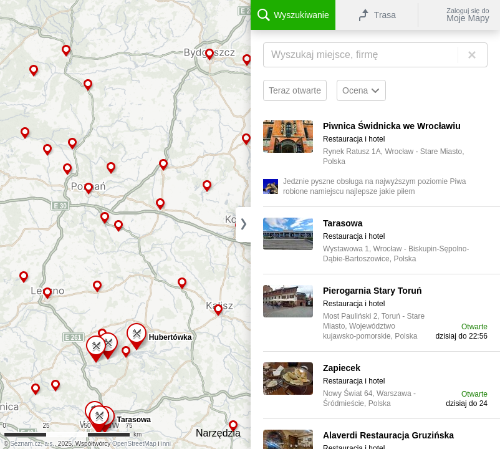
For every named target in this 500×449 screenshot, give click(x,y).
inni (166, 443)
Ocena (361, 90)
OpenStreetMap (134, 443)
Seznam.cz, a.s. (32, 443)
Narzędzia (218, 433)
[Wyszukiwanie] (375, 54)
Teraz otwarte (295, 90)
